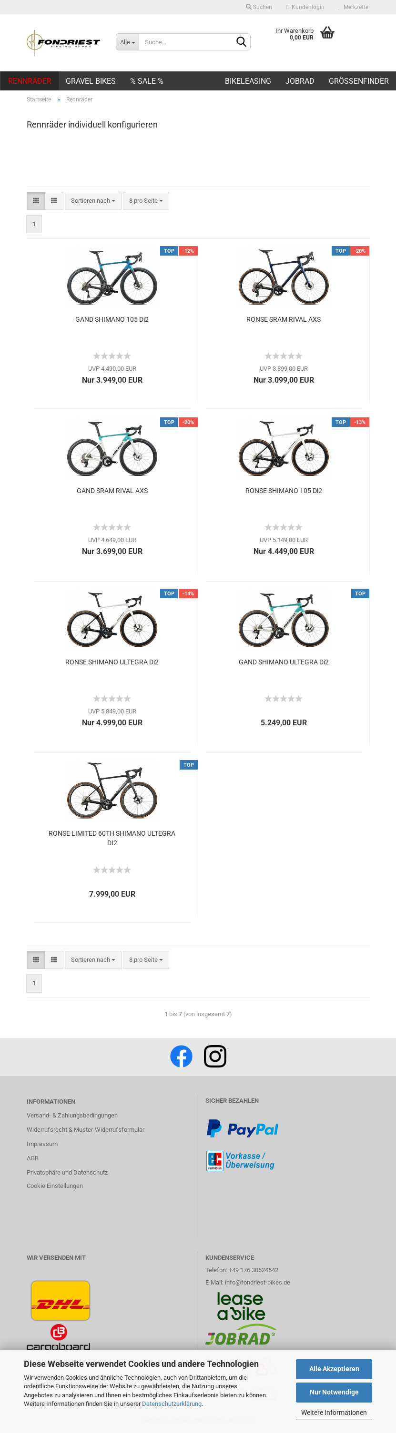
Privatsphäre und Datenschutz (67, 1172)
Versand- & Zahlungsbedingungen (72, 1115)
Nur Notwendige (334, 1392)
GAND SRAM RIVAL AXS (112, 490)
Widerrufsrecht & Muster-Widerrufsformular (85, 1129)
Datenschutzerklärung (172, 1403)
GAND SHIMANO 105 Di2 (112, 319)
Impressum (42, 1143)
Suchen (259, 7)
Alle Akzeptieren (334, 1369)
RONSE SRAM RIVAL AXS (283, 319)
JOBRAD (300, 81)
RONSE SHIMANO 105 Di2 (283, 490)
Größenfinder (359, 81)
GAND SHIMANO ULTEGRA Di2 (284, 662)
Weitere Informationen (334, 1412)
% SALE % (146, 81)
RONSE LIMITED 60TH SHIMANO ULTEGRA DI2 (112, 838)
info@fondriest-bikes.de (257, 1282)
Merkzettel (354, 7)
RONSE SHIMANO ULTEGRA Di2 (112, 662)
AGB (33, 1158)
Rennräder (29, 81)
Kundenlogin (305, 7)
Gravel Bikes (91, 81)
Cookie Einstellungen (55, 1185)
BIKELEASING (248, 81)
